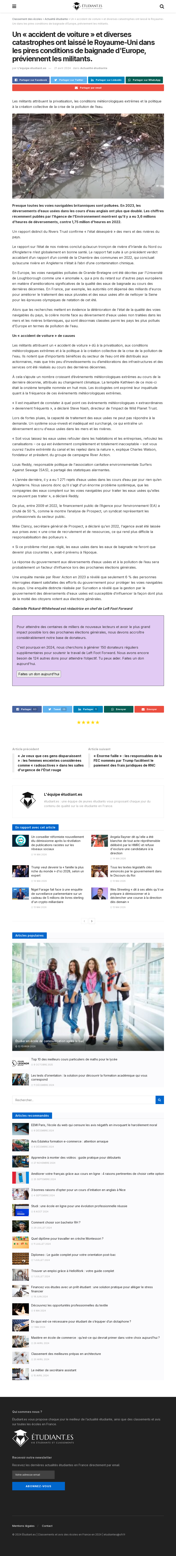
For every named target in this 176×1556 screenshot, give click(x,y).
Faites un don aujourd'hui (38, 674)
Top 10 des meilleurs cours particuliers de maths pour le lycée (74, 1059)
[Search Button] (160, 1100)
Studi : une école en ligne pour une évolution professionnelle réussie (79, 1206)
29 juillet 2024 (41, 1227)
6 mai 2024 (38, 1310)
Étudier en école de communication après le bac (49, 1041)
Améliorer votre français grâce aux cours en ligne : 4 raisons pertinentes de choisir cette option (97, 1173)
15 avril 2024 (40, 1375)
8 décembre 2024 (42, 1130)
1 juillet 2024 (40, 1260)
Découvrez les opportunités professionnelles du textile (69, 1305)
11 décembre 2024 (42, 1085)
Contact (47, 1525)
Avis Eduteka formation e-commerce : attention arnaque (69, 1141)
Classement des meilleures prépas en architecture (66, 1354)
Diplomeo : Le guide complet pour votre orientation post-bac (73, 1254)
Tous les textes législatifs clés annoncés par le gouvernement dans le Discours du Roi (136, 871)
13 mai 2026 (118, 881)
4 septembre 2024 (43, 1195)
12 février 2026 (25, 1046)
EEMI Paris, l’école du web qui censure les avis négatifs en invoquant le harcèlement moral (94, 1125)
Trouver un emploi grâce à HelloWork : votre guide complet (72, 1271)
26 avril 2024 (40, 1343)
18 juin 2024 (39, 1296)
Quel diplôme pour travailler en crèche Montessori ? (67, 1238)
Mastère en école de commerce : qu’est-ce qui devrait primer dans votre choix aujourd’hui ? (95, 1337)
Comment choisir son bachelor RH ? (56, 1222)
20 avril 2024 (40, 1359)
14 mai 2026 (39, 854)
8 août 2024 (39, 1211)
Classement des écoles (27, 19)
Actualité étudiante (56, 19)
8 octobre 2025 (42, 1064)
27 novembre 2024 (43, 1163)
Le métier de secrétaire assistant (53, 1370)
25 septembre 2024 (43, 1179)
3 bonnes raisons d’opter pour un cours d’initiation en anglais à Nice (78, 1190)
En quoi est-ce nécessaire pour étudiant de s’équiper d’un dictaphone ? (81, 1321)
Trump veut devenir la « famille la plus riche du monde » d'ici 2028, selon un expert (57, 871)
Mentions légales (23, 1525)
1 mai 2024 (38, 1327)
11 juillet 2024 (41, 1244)
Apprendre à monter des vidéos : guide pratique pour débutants (76, 1157)
